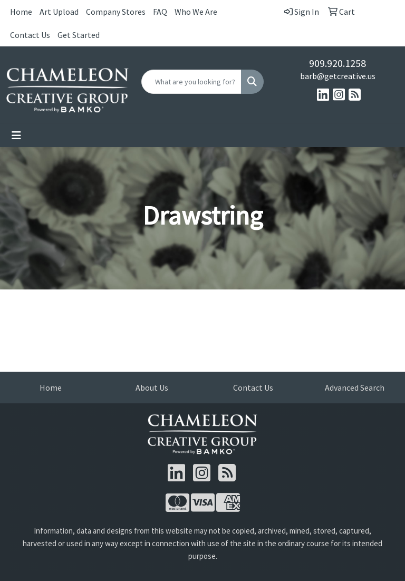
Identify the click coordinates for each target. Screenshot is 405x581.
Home (21, 11)
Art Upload (59, 11)
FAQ (160, 11)
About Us (152, 387)
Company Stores (116, 11)
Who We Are (196, 11)
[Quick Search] (191, 82)
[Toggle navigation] (16, 135)
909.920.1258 (337, 63)
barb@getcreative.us (337, 76)
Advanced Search (354, 387)
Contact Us (30, 35)
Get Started (78, 35)
